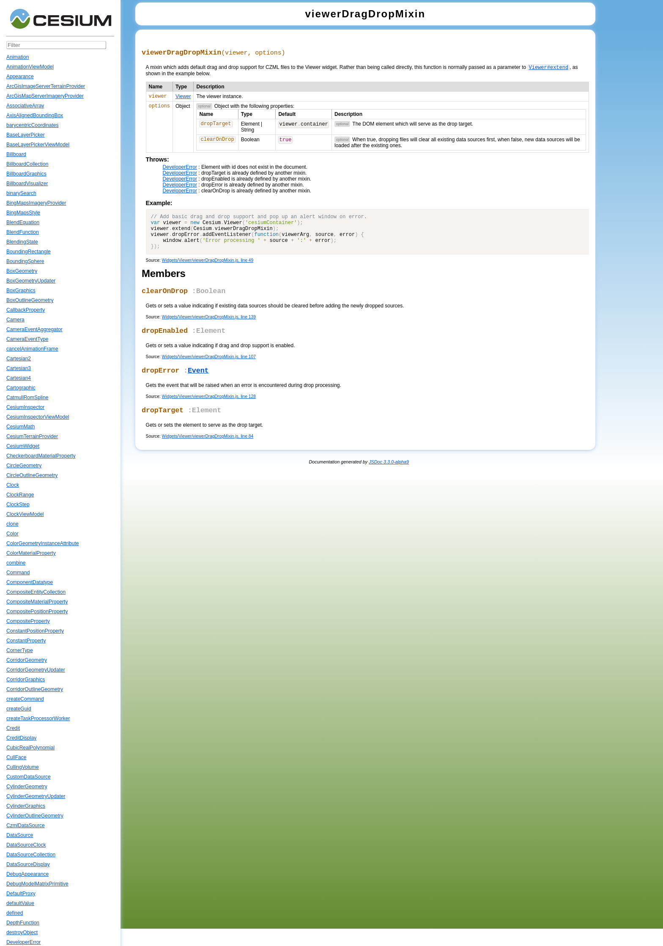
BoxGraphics (21, 290)
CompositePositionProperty (37, 611)
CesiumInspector (25, 407)
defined (14, 913)
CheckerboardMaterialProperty (40, 456)
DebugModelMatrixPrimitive (37, 884)
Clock (12, 485)
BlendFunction (22, 232)
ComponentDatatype (29, 582)
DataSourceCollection (30, 855)
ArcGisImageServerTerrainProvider (45, 86)
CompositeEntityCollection (36, 592)
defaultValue (20, 903)
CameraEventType (27, 339)
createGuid (18, 709)
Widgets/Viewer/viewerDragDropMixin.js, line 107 (209, 370)
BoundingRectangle (28, 252)
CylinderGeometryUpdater (35, 796)
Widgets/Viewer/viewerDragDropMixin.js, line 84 (208, 453)
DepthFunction (22, 923)
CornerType (19, 650)
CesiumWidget (22, 446)
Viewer (183, 98)
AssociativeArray (25, 106)
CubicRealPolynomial (30, 748)
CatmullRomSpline (27, 397)
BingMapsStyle (23, 213)
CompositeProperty (28, 621)
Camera (15, 320)
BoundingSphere (25, 261)
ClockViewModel (25, 514)
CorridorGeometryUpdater (35, 670)
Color (12, 534)
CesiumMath (20, 427)
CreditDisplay (21, 738)
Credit (13, 728)
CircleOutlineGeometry (32, 475)
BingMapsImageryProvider (36, 203)
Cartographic (21, 388)
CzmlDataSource (25, 825)
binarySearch (21, 193)
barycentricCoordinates (32, 125)
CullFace (16, 757)
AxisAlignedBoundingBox (34, 115)
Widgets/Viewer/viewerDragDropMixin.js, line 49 (208, 271)
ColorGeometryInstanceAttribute (42, 543)
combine (15, 563)
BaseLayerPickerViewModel (37, 145)
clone (12, 524)
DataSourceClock (26, 845)
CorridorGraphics (25, 680)
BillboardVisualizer (27, 183)
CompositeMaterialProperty (37, 602)
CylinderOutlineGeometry (34, 816)
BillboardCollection (27, 164)
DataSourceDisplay (28, 864)
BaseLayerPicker (25, 135)
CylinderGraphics (25, 806)
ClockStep (18, 504)
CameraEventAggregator (34, 329)
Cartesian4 (18, 378)
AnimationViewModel (30, 67)
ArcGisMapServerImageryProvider (45, 96)
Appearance (20, 77)
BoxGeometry (21, 271)
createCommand (25, 699)
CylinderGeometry (26, 787)
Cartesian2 (18, 359)
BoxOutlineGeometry (29, 300)
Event (198, 385)
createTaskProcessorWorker (38, 718)
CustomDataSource (28, 777)
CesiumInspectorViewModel (37, 417)
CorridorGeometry (26, 660)
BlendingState (22, 242)
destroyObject (22, 932)
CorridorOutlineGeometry (34, 689)
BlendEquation (22, 222)
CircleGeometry (23, 466)
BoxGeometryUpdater (30, 281)
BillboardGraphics (26, 174)
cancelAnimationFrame (32, 349)
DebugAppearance (27, 874)
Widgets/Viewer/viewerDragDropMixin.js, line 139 (209, 329)
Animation (17, 57)
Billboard (16, 154)
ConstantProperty (26, 641)
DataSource (19, 835)
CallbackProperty (25, 310)
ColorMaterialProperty (31, 553)
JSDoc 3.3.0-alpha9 (389, 479)
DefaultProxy (21, 894)
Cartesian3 (18, 368)
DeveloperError (23, 942)
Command (18, 573)
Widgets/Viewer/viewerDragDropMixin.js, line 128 (209, 412)
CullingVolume (22, 767)
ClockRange (20, 495)
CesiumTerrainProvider (32, 436)
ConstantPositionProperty (35, 631)
